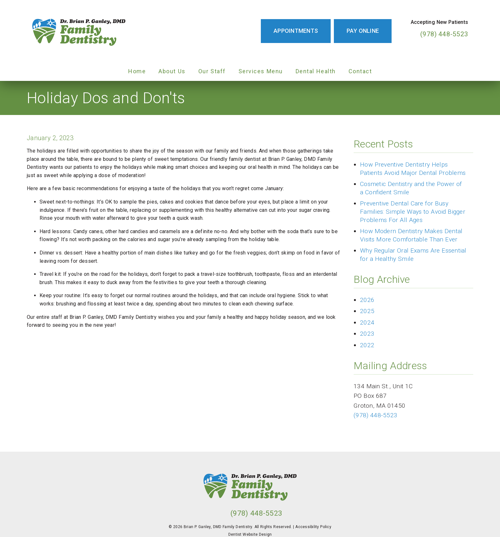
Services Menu (261, 71)
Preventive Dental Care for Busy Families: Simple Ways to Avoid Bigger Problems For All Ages (412, 211)
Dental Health (316, 71)
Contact (360, 71)
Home (137, 71)
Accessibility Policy (313, 527)
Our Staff (212, 71)
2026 (367, 300)
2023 (367, 333)
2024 (367, 322)
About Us (172, 71)
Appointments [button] (296, 30)
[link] (79, 31)
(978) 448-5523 (444, 34)
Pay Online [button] (363, 30)
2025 (367, 311)
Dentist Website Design (250, 534)
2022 (367, 345)
